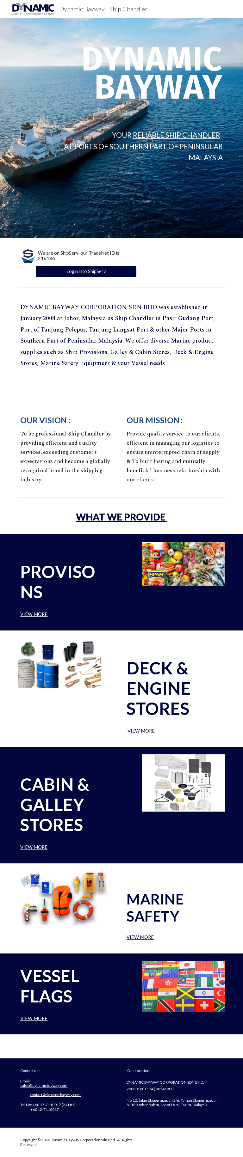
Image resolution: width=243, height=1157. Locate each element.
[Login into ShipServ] (86, 271)
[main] (139, 79)
